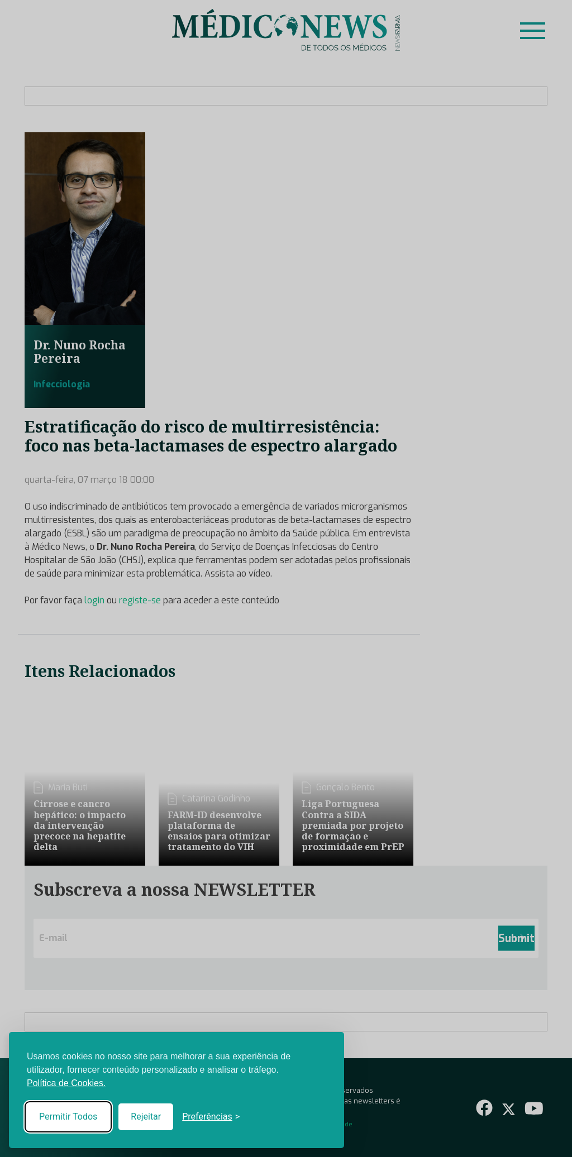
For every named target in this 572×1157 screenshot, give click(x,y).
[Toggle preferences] (211, 1117)
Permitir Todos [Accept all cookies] (68, 1116)
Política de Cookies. (66, 1083)
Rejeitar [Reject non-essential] (146, 1116)
